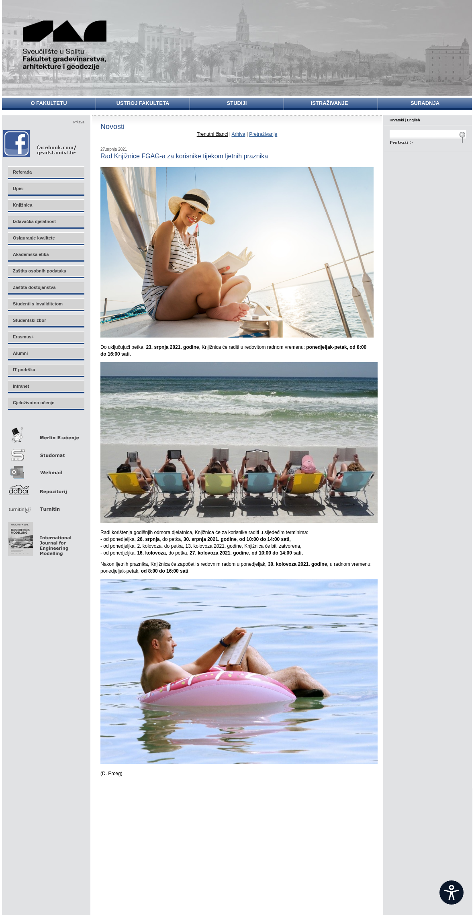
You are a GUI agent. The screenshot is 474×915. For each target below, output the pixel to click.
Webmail (46, 470)
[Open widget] (451, 892)
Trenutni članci (212, 134)
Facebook (40, 143)
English (413, 120)
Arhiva (238, 134)
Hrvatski (397, 120)
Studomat (46, 451)
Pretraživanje (263, 134)
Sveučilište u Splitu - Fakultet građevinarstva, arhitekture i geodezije (65, 45)
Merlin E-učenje (46, 433)
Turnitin (46, 506)
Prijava (78, 122)
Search (428, 141)
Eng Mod (39, 537)
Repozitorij (46, 488)
